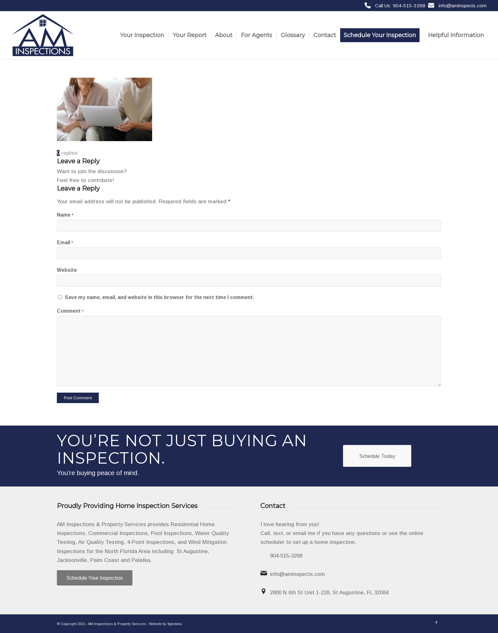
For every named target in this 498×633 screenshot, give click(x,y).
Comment (70, 311)
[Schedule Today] (377, 456)
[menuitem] (142, 35)
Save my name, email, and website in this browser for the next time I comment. (159, 297)
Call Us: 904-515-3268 (400, 5)
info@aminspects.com (463, 5)
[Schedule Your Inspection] (94, 577)
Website (67, 270)
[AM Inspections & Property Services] (43, 35)
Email (65, 242)
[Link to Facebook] (436, 622)
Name (65, 215)
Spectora (174, 624)
